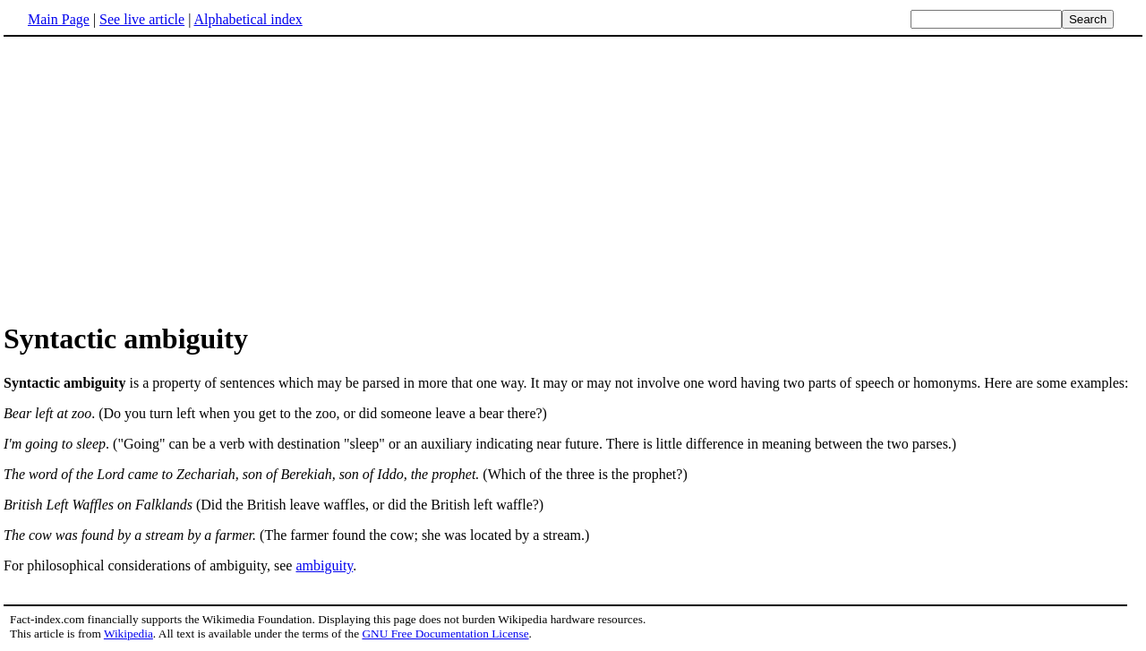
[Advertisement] (573, 178)
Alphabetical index (247, 19)
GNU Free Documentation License (445, 633)
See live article (141, 19)
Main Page (59, 19)
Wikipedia (128, 633)
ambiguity (324, 565)
